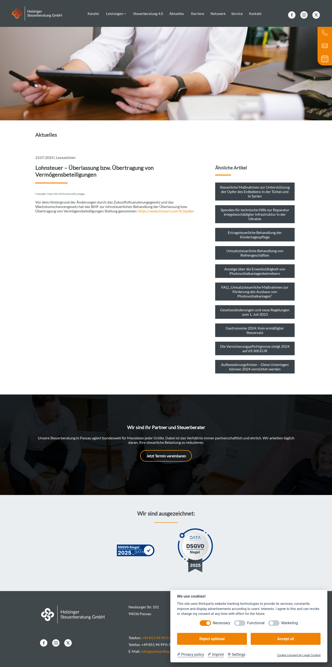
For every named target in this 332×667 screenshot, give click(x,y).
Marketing (289, 623)
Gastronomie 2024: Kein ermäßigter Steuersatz (255, 327)
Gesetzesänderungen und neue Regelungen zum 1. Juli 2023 (254, 308)
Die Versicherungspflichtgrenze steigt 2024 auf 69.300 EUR (254, 345)
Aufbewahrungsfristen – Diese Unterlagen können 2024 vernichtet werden (255, 363)
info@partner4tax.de (157, 648)
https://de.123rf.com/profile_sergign (66, 190)
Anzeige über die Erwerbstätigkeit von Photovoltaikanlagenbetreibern (254, 267)
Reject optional (212, 639)
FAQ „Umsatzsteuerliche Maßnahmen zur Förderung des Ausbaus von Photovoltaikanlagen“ (254, 288)
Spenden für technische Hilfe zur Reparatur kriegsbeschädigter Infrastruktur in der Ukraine (255, 211)
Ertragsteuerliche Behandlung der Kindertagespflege (255, 231)
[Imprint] (216, 654)
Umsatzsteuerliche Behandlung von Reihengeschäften (254, 249)
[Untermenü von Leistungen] (125, 12)
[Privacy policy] (190, 654)
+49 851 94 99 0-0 (156, 634)
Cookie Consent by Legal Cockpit (299, 655)
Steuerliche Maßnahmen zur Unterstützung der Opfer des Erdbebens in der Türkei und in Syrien (255, 188)
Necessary (221, 623)
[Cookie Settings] (236, 654)
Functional (255, 623)
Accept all (285, 639)
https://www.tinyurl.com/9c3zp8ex (166, 207)
